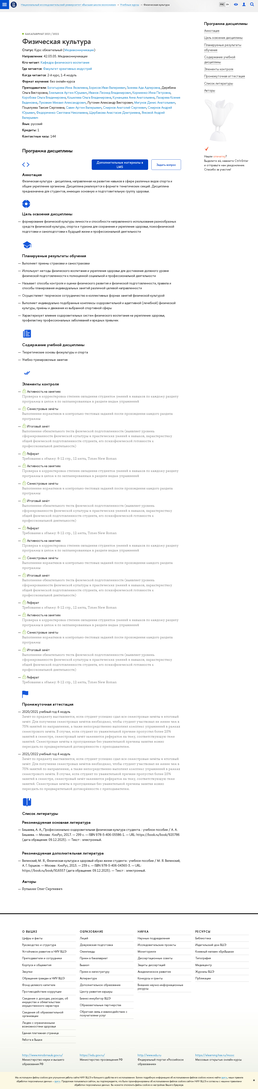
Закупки (27, 971)
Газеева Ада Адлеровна (143, 87)
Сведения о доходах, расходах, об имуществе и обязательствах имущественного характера (45, 1001)
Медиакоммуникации (79, 50)
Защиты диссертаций (151, 965)
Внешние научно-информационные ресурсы (160, 986)
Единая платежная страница (40, 1033)
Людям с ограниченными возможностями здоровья (39, 1024)
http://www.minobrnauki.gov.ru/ (42, 1055)
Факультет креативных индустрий (67, 68)
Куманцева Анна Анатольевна (134, 97)
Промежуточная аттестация (224, 76)
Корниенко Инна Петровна (151, 92)
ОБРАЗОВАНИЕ (91, 931)
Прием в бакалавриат (94, 958)
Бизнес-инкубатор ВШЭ (95, 998)
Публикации (203, 978)
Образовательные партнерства (100, 1005)
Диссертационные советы (155, 958)
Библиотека (203, 938)
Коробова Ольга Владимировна (44, 97)
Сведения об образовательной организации (42, 1014)
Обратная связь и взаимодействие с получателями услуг (103, 1013)
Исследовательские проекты (157, 945)
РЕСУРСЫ (203, 931)
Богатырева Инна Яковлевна (68, 87)
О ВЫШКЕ (29, 931)
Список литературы (218, 83)
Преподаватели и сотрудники (42, 958)
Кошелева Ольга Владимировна (89, 97)
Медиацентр (203, 965)
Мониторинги (147, 951)
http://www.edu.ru (149, 1055)
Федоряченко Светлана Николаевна (62, 112)
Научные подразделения (154, 938)
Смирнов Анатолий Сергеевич (124, 107)
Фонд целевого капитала (38, 985)
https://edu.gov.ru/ (92, 1055)
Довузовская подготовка (96, 945)
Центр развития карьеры (96, 991)
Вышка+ (85, 965)
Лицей (84, 938)
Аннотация (211, 30)
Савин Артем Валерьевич (84, 107)
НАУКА (143, 931)
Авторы (209, 90)
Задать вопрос (166, 165)
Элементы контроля (218, 69)
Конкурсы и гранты (150, 978)
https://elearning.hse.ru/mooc (214, 1055)
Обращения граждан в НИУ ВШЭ (43, 978)
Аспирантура (88, 978)
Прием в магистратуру (94, 971)
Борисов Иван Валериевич (107, 87)
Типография (203, 958)
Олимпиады (87, 951)
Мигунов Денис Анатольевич (154, 102)
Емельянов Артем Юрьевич (68, 92)
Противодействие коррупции (41, 991)
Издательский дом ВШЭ (210, 945)
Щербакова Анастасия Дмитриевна (114, 112)
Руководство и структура (39, 945)
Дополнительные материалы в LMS (120, 164)
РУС (222, 4)
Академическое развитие (154, 971)
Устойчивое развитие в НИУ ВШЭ (44, 951)
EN (227, 4)
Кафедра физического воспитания (65, 62)
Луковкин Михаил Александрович (62, 102)
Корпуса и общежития (36, 965)
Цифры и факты (32, 938)
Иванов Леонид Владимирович (109, 92)
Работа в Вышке (32, 1040)
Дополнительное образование (100, 985)
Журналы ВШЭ (204, 971)
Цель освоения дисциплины (223, 37)
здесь (224, 1077)
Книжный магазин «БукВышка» (214, 951)
